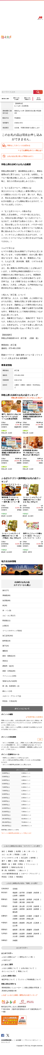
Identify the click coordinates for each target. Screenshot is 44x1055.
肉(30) (4, 605)
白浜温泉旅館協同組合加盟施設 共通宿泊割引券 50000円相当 (32, 416)
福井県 (36, 906)
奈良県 (22, 919)
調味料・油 (6, 864)
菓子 (3, 861)
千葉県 (15, 902)
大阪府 (36, 916)
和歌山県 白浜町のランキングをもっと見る (26, 398)
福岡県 (15, 934)
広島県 (36, 923)
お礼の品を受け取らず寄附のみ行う (20, 156)
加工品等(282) (7, 636)
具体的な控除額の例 (9, 991)
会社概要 (18, 1040)
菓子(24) (5, 646)
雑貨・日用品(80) (8, 671)
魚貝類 (18, 851)
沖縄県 (15, 940)
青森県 (15, 893)
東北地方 (4, 892)
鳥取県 (15, 923)
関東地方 (4, 899)
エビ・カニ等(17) (8, 615)
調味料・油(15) (8, 666)
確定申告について (8, 979)
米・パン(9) (6, 610)
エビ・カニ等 (6, 854)
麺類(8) (5, 651)
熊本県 (36, 934)
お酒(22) (5, 626)
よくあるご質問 (23, 4)
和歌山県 (4, 433)
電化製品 (19, 877)
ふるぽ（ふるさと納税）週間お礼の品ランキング (19, 995)
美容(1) (5, 661)
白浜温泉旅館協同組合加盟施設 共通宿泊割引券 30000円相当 (11, 452)
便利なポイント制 (26, 957)
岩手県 (22, 893)
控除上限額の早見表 (31, 988)
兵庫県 (15, 919)
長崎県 (29, 934)
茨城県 (15, 899)
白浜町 (10, 433)
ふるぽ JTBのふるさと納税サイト (7, 47)
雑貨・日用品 (18, 864)
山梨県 (15, 909)
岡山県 (29, 923)
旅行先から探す (5, 98)
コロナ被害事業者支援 (10, 874)
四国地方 (4, 929)
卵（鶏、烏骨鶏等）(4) (10, 686)
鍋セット (22, 870)
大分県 (15, 936)
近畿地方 (4, 431)
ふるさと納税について (10, 968)
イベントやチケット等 (10, 858)
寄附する (34, 4)
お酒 (24, 854)
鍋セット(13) (7, 691)
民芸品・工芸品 (7, 877)
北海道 (15, 889)
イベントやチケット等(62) (12, 631)
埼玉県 (36, 899)
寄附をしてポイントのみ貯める (18, 145)
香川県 (22, 930)
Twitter (7, 1035)
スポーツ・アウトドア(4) (11, 696)
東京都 (22, 902)
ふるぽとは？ (6, 960)
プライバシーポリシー (31, 1040)
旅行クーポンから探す (16, 98)
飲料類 (33, 858)
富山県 (22, 906)
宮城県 (29, 893)
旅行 (3, 851)
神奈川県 (30, 902)
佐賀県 (22, 934)
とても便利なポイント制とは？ (31, 150)
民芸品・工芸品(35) (9, 701)
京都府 (29, 916)
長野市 (30, 552)
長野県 (25, 552)
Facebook (2, 1035)
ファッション (31, 864)
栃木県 (22, 899)
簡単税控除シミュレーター (11, 988)
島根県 (22, 923)
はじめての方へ (16, 4)
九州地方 (4, 933)
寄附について (23, 971)
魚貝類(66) (6, 600)
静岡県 (36, 909)
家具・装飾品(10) (8, 656)
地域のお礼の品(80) (9, 681)
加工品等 (24, 858)
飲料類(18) (6, 641)
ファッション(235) (9, 676)
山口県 (15, 926)
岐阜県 (29, 909)
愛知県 (3, 516)
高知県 (36, 930)
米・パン (31, 851)
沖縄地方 (4, 940)
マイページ (28, 4)
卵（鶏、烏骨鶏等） (9, 870)
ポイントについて (8, 971)
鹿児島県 (30, 936)
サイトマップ (5, 1042)
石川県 (29, 906)
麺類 (9, 861)
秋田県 (36, 893)
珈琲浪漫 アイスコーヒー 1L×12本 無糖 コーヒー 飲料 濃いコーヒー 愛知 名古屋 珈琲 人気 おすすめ (11, 501)
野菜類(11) (6, 620)
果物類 (10, 851)
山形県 (15, 895)
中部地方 (4, 514)
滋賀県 (22, 916)
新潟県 (15, 906)
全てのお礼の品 (38, 98)
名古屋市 (9, 516)
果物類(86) (6, 595)
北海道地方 (5, 888)
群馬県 (29, 899)
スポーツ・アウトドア (29, 874)
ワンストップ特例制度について (29, 979)
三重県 (15, 916)
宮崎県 (22, 936)
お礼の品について (27, 968)
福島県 (22, 895)
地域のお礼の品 (17, 867)
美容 (28, 861)
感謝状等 (5, 867)
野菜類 (17, 854)
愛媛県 (29, 930)
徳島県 (15, 930)
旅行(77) (5, 590)
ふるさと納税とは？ (9, 957)
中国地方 (4, 923)
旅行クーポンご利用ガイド (27, 98)
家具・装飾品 (19, 861)
